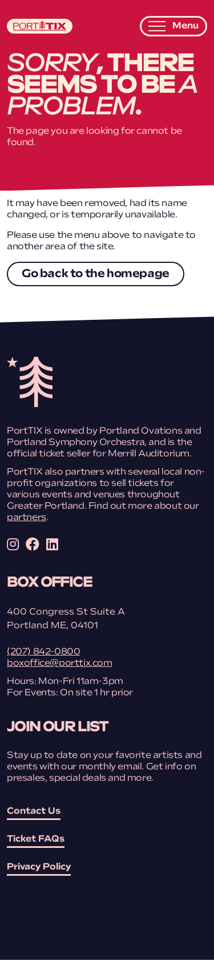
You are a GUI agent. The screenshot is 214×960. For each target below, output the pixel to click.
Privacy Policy (39, 867)
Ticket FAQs (35, 839)
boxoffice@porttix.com (59, 663)
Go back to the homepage (95, 274)
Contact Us (33, 811)
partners (26, 517)
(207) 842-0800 (43, 652)
